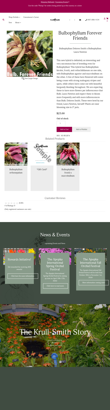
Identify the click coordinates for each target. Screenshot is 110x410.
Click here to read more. (55, 286)
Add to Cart (64, 129)
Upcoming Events (61, 2)
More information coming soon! (93, 283)
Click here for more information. (22, 276)
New (10, 23)
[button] (3, 20)
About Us (55, 343)
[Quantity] (61, 123)
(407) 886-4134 (92, 20)
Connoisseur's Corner (31, 17)
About (18, 23)
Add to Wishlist (81, 129)
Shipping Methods (47, 2)
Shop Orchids (14, 17)
